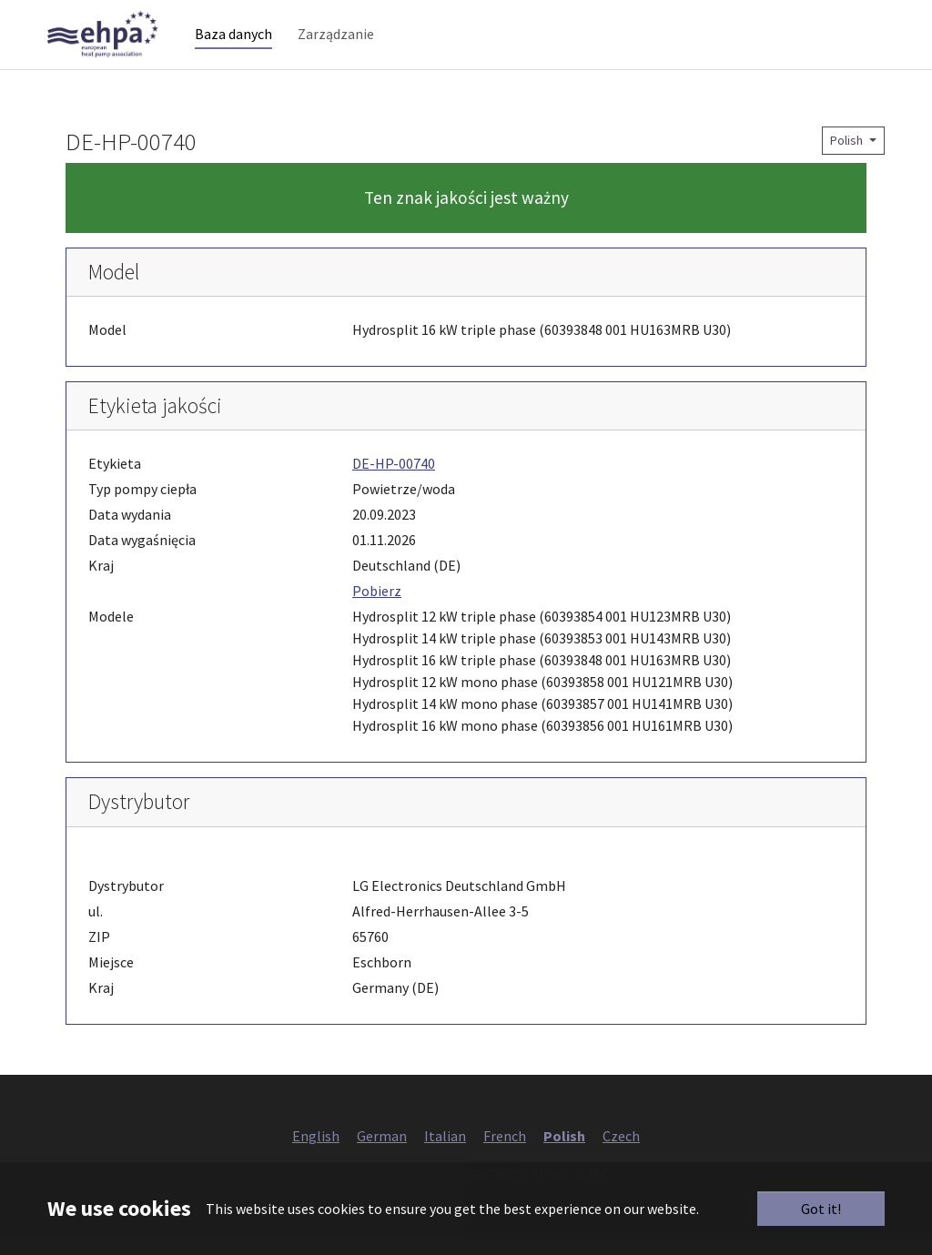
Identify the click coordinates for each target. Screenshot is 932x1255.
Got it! (821, 1208)
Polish (848, 162)
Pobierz (376, 613)
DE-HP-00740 (393, 486)
